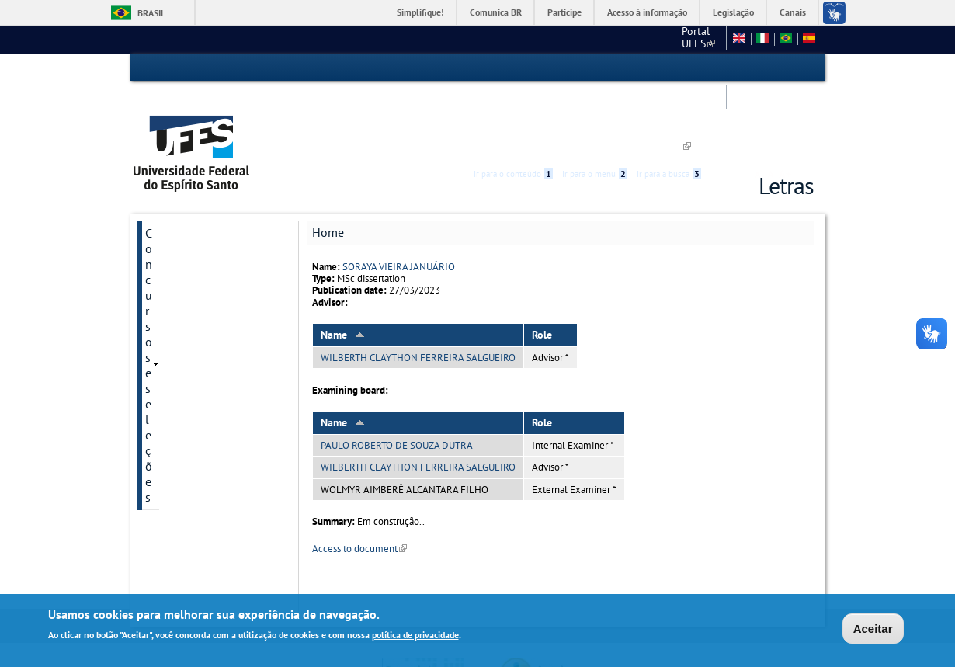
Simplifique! (420, 12)
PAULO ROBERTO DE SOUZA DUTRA (397, 373)
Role (542, 263)
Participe (564, 12)
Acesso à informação (647, 12)
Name (343, 263)
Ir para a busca (669, 67)
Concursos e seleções (201, 161)
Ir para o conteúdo (513, 67)
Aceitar (873, 629)
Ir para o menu (594, 67)
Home (328, 160)
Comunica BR (496, 12)
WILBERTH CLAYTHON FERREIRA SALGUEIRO (418, 286)
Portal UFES (488, 39)
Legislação (733, 12)
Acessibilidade (721, 68)
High (739, 68)
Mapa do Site (685, 39)
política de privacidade (415, 636)
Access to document (359, 476)
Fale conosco (608, 39)
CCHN (549, 39)
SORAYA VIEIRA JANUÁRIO (398, 194)
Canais (793, 12)
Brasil (151, 13)
